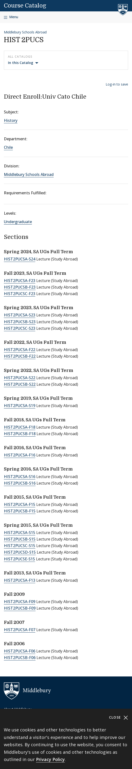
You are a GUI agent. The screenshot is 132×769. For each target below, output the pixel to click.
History (10, 120)
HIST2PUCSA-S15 (19, 532)
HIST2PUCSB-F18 (20, 433)
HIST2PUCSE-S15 (19, 559)
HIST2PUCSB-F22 (20, 356)
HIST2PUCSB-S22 (20, 384)
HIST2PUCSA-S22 (19, 377)
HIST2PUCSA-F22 (19, 349)
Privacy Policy (50, 759)
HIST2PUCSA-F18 (19, 427)
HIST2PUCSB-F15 (20, 511)
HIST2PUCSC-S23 (19, 328)
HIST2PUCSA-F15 (19, 504)
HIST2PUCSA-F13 (19, 580)
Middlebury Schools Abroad (25, 32)
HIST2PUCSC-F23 (19, 293)
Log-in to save (117, 84)
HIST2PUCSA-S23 (19, 315)
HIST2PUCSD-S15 (20, 552)
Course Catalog (25, 5)
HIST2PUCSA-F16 (19, 455)
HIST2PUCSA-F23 (19, 280)
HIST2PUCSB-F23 (20, 287)
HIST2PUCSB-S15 (20, 539)
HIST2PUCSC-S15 (19, 545)
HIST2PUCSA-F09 (19, 601)
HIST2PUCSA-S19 (19, 405)
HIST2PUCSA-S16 (19, 476)
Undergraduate (18, 221)
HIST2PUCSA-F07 (19, 629)
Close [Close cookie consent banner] (118, 717)
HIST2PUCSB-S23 (20, 321)
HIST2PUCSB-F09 (20, 608)
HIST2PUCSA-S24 (19, 259)
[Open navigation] (11, 17)
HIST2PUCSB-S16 (20, 483)
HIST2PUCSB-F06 (20, 657)
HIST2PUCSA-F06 (19, 651)
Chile (8, 147)
